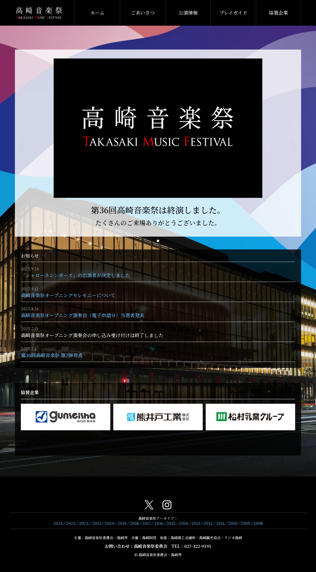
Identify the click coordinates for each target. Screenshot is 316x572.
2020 (109, 523)
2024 (58, 523)
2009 (245, 523)
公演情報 (188, 12)
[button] (158, 241)
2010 (232, 523)
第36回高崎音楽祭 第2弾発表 (52, 355)
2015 (171, 523)
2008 (258, 523)
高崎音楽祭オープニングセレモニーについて (68, 295)
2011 (220, 523)
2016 (158, 523)
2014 (183, 523)
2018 (134, 523)
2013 (195, 523)
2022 (84, 523)
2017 (146, 523)
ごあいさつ (143, 12)
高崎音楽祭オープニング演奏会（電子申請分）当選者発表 (82, 315)
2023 (70, 523)
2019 (122, 523)
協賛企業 (278, 12)
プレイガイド (233, 12)
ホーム (97, 12)
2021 (96, 523)
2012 (208, 523)
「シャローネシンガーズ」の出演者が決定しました (75, 275)
